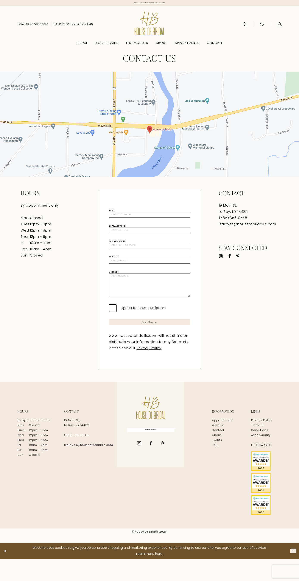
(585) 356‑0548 (76, 457)
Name (112, 212)
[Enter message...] (149, 300)
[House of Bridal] (149, 24)
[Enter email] (150, 453)
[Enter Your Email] (149, 234)
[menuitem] (32, 25)
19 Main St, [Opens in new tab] (228, 207)
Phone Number (117, 247)
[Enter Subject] (149, 269)
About (216, 457)
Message (114, 282)
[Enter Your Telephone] (149, 252)
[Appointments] (32, 25)
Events (217, 462)
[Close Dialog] (6, 573)
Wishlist (218, 447)
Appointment (222, 442)
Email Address (117, 229)
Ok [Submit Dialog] (292, 573)
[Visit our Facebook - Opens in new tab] (229, 257)
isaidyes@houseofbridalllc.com (247, 225)
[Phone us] (73, 25)
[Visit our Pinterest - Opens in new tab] (238, 257)
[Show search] (245, 25)
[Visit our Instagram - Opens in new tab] (221, 257)
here (158, 576)
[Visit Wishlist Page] (262, 25)
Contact (218, 452)
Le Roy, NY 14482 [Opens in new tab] (233, 213)
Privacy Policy (149, 370)
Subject (113, 264)
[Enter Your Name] (149, 217)
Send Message (149, 343)
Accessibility (261, 457)
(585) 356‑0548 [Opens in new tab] (233, 219)
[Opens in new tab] (149, 125)
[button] (279, 25)
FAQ (215, 467)
